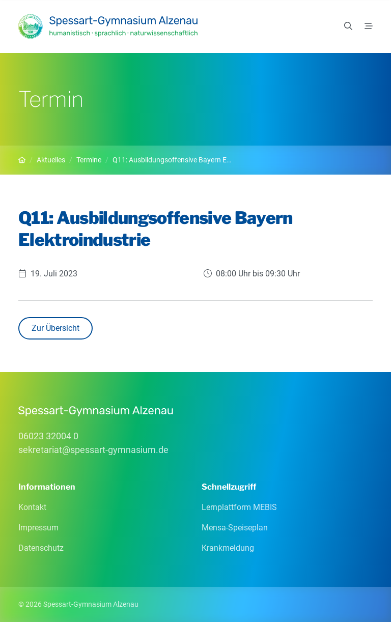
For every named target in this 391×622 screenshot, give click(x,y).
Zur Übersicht (55, 328)
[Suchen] (348, 26)
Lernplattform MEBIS (239, 507)
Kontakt (32, 507)
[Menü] (369, 26)
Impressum (38, 527)
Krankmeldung (228, 548)
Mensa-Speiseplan (235, 527)
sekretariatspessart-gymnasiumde (93, 449)
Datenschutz (41, 548)
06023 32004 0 (48, 436)
